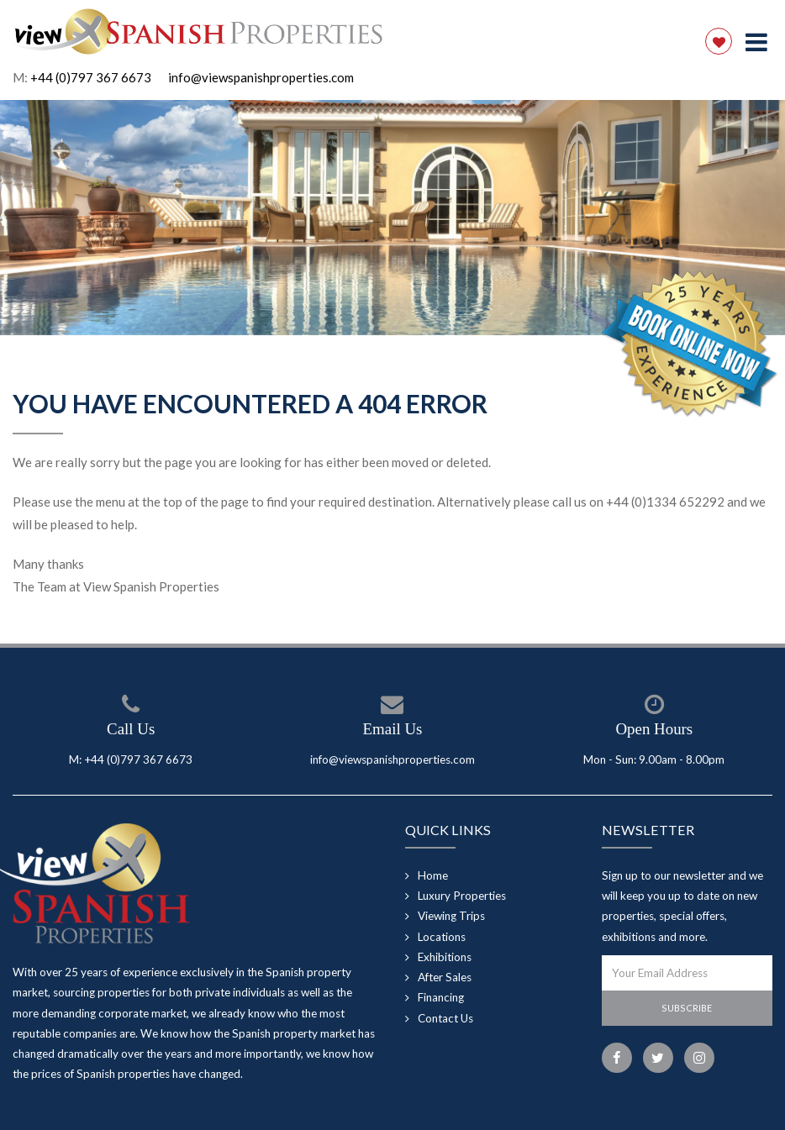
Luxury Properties (462, 895)
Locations (442, 936)
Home (433, 875)
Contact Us (445, 1018)
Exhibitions (445, 957)
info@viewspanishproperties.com (261, 77)
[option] (392, 217)
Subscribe (686, 1007)
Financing (441, 997)
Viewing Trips (451, 915)
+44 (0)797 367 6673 (90, 77)
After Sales (445, 977)
